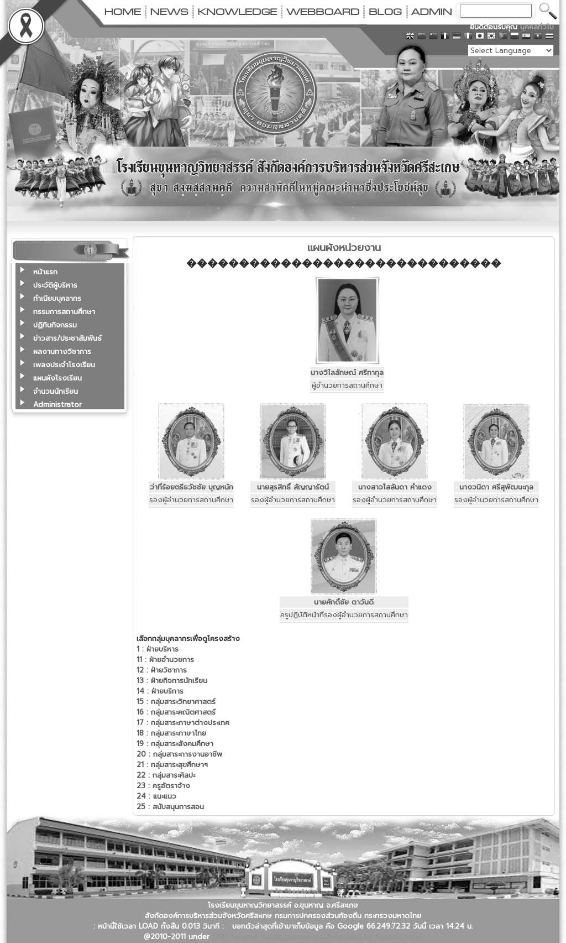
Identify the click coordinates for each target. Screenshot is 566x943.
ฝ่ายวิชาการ (162, 670)
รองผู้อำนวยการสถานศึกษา (191, 499)
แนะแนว (156, 796)
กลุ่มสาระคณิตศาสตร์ (176, 712)
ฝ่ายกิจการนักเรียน (172, 680)
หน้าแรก (45, 272)
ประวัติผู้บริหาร (55, 285)
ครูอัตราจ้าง (163, 785)
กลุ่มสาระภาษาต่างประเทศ (183, 722)
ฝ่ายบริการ (160, 691)
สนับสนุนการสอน (170, 806)
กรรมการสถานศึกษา (64, 311)
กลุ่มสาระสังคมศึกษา (175, 743)
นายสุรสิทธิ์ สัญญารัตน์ (293, 487)
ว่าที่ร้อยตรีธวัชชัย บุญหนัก (191, 487)
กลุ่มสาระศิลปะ (166, 775)
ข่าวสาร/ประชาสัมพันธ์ (67, 338)
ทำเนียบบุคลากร (57, 298)
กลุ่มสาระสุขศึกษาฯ (172, 764)
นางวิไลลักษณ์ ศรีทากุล (347, 372)
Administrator (57, 404)
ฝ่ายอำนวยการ (165, 659)
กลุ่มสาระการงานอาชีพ (179, 754)
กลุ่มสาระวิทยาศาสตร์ (176, 701)
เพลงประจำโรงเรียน (64, 365)
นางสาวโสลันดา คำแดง (395, 487)
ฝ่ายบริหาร (158, 649)
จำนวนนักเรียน (55, 391)
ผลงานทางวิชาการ (62, 351)
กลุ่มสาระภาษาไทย (171, 733)
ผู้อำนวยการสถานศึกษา (347, 385)
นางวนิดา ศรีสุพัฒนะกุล (496, 487)
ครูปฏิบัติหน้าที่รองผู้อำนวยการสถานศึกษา (344, 614)
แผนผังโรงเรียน (57, 378)
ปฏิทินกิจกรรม (55, 325)
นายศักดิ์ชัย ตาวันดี (344, 602)
